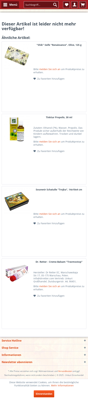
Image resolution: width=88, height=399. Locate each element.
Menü (10, 4)
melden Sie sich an (49, 69)
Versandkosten (65, 371)
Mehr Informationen (62, 385)
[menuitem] (10, 4)
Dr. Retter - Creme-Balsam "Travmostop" (59, 261)
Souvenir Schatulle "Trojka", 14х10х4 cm (59, 189)
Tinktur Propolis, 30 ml (59, 117)
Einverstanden (44, 393)
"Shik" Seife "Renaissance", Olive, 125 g (59, 44)
